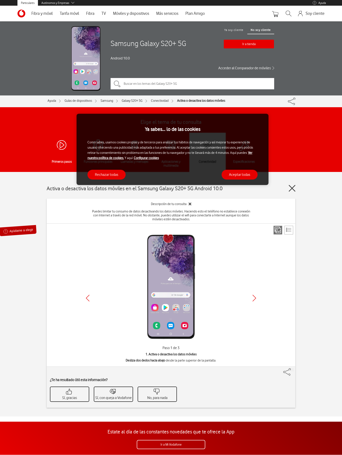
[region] (172, 149)
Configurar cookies (146, 158)
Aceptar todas (239, 174)
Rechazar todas (106, 174)
